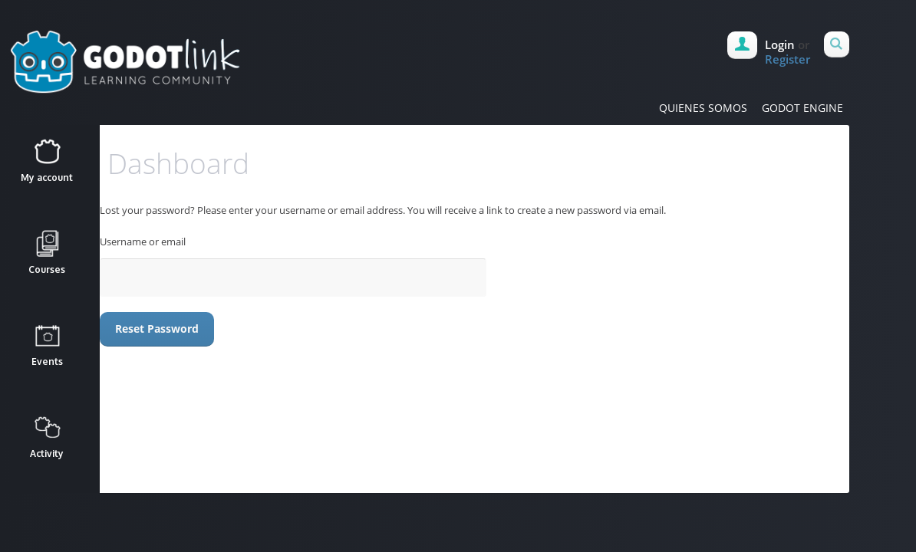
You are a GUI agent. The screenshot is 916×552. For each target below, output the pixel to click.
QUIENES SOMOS (703, 107)
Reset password (157, 328)
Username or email (143, 241)
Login (780, 44)
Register (787, 59)
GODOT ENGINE (802, 107)
